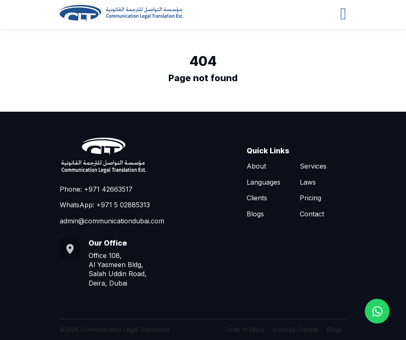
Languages (263, 182)
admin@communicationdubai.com (112, 221)
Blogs (255, 214)
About (256, 166)
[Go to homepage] (121, 13)
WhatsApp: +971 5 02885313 (105, 205)
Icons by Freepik (296, 329)
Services (313, 166)
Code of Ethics (245, 329)
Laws (308, 182)
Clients (257, 198)
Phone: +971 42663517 (96, 189)
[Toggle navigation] (343, 12)
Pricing (310, 198)
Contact (312, 214)
